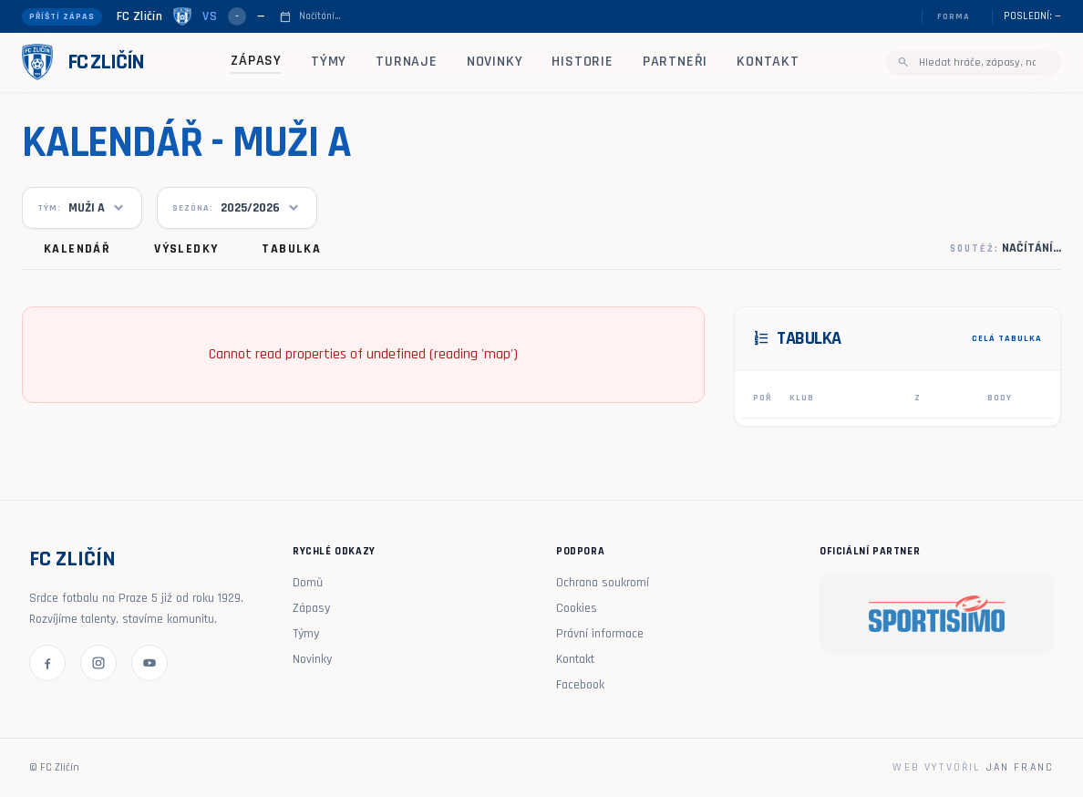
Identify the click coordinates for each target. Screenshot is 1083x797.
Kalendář (77, 249)
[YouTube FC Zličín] (149, 663)
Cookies (576, 608)
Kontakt (768, 61)
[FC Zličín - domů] (83, 62)
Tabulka (291, 249)
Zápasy (256, 60)
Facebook (580, 685)
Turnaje (407, 61)
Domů (308, 582)
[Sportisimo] (937, 614)
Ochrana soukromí (602, 582)
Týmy (328, 61)
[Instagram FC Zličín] (98, 663)
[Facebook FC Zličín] (47, 663)
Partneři (675, 61)
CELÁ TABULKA (1007, 338)
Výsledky (186, 249)
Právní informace (600, 634)
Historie (582, 61)
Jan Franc (1020, 767)
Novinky (495, 61)
